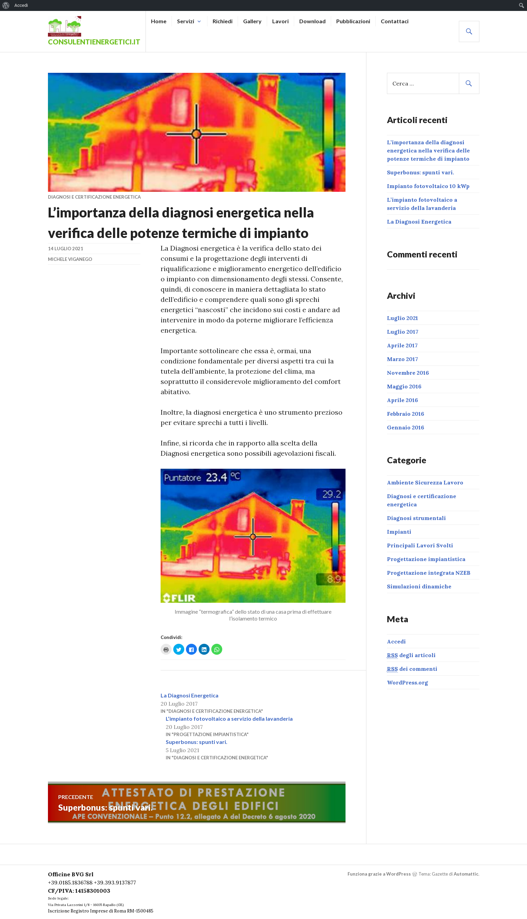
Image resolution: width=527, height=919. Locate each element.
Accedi (396, 641)
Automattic (466, 874)
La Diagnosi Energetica (189, 695)
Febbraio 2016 (405, 413)
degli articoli (411, 655)
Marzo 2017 (402, 359)
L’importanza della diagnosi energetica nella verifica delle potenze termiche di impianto (428, 150)
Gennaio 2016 (405, 427)
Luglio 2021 (402, 318)
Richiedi (223, 21)
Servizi (185, 21)
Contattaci (395, 21)
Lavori (280, 21)
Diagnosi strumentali (416, 518)
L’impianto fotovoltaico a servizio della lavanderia (229, 718)
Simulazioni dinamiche (419, 586)
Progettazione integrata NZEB (428, 572)
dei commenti (412, 668)
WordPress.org (407, 682)
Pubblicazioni (353, 21)
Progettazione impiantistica (426, 559)
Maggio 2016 (404, 386)
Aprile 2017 (402, 345)
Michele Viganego (70, 259)
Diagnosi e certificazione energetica (94, 197)
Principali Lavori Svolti (420, 545)
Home (158, 21)
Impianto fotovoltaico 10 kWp (428, 186)
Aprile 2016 (402, 400)
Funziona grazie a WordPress (379, 874)
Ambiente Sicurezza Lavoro (425, 482)
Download (312, 21)
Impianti (399, 531)
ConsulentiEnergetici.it (94, 42)
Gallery (252, 21)
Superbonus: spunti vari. (196, 741)
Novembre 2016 (408, 372)
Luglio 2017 (402, 331)
